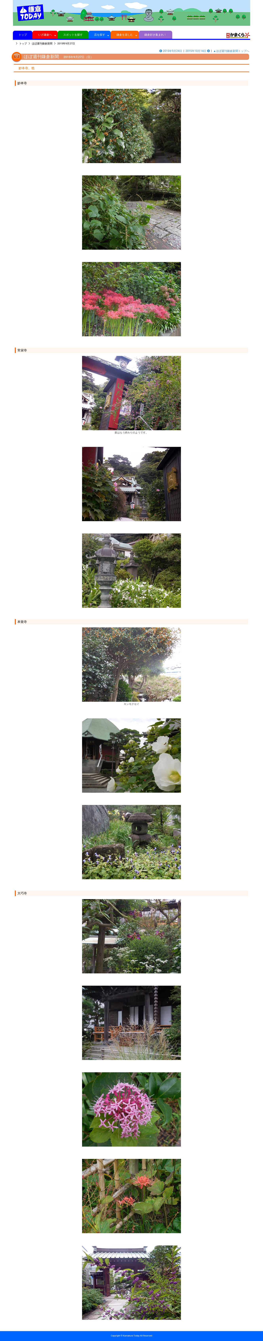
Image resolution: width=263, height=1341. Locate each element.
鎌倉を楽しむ (125, 34)
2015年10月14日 (197, 51)
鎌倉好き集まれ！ (155, 34)
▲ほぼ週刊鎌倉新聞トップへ (231, 51)
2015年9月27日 (66, 43)
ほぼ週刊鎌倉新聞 (42, 43)
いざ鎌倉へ (45, 34)
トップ (22, 34)
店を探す (99, 34)
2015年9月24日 (170, 51)
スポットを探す (73, 34)
